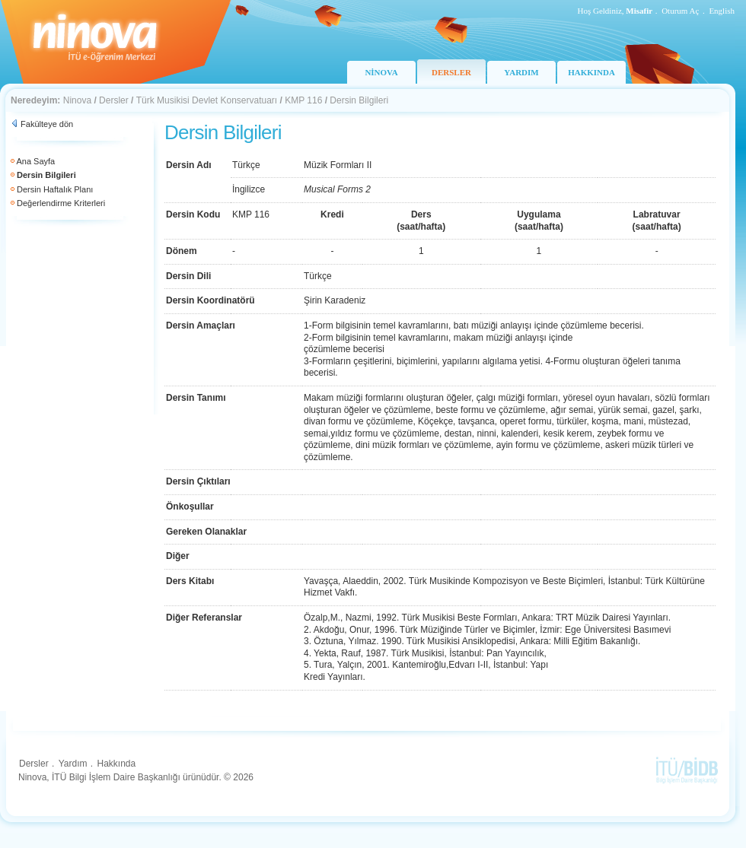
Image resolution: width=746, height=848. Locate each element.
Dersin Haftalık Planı (55, 189)
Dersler (114, 100)
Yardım (73, 763)
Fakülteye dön (47, 124)
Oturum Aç (680, 10)
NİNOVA (381, 72)
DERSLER (451, 72)
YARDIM (521, 72)
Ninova (77, 100)
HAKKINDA (591, 72)
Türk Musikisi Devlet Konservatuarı (206, 100)
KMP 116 (303, 100)
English (722, 10)
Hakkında (116, 763)
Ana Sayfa (35, 161)
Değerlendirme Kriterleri (61, 203)
